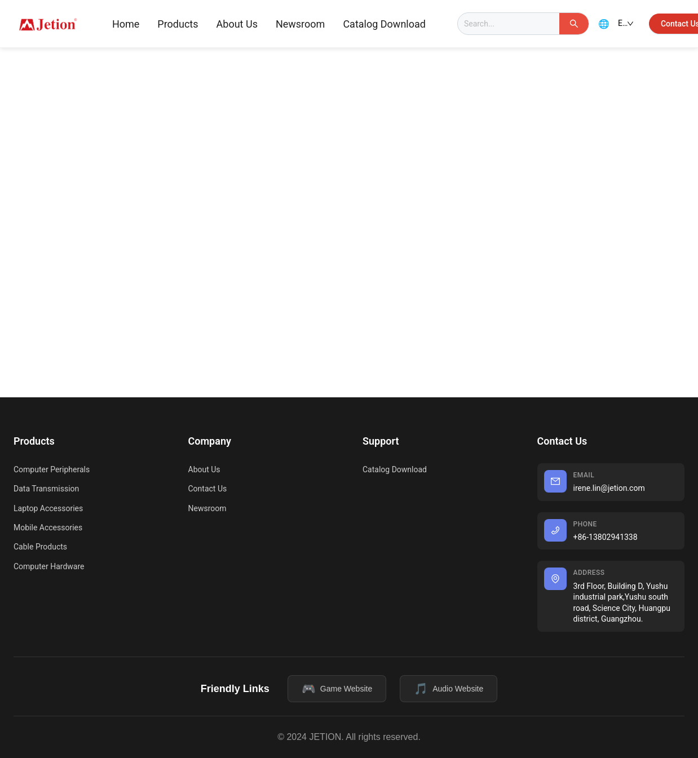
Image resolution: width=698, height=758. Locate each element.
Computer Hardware (49, 566)
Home (125, 24)
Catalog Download (384, 24)
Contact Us (207, 488)
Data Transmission (46, 488)
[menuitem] (125, 24)
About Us (237, 24)
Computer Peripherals (52, 469)
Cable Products (40, 546)
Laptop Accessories (48, 508)
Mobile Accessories (48, 527)
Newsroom (300, 24)
